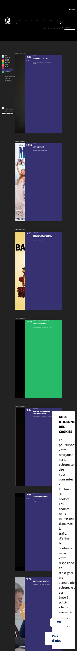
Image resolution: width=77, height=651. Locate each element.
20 (45, 28)
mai (26, 20)
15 (37, 28)
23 (50, 28)
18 (42, 28)
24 (51, 28)
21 (47, 28)
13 (34, 28)
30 (61, 28)
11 (31, 28)
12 (33, 28)
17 (40, 28)
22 (48, 28)
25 (53, 28)
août (44, 20)
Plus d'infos (56, 638)
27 (56, 28)
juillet (37, 20)
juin (31, 20)
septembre (51, 20)
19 (43, 28)
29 (59, 28)
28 (58, 28)
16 (39, 28)
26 (54, 28)
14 (36, 28)
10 (30, 28)
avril (20, 20)
